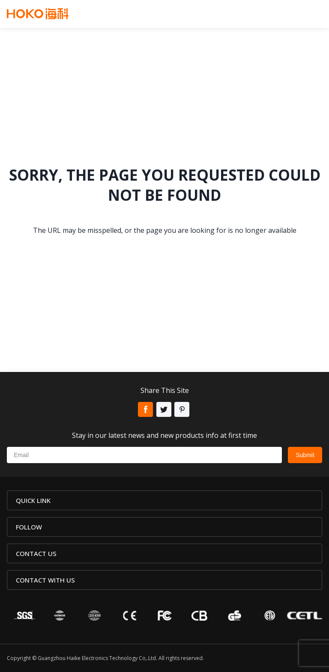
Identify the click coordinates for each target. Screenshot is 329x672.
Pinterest (181, 409)
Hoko (38, 13)
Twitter (163, 409)
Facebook (145, 409)
